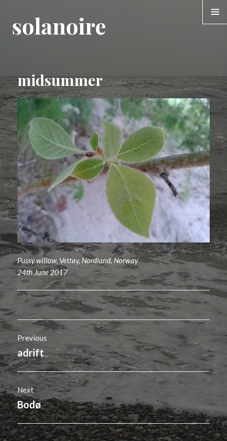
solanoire (59, 25)
